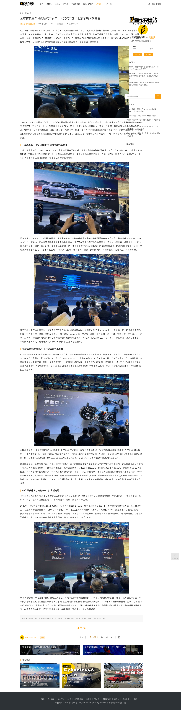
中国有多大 (80, 4)
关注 (137, 54)
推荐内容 (59, 701)
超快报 (53, 4)
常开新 (69, 4)
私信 (148, 54)
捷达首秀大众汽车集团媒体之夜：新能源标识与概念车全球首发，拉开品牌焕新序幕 (143, 75)
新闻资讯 (104, 4)
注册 (159, 4)
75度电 (93, 701)
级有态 (61, 4)
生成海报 (93, 672)
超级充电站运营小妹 (27, 24)
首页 (45, 4)
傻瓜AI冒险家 (92, 4)
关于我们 (114, 4)
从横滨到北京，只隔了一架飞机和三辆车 (142, 116)
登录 (153, 4)
